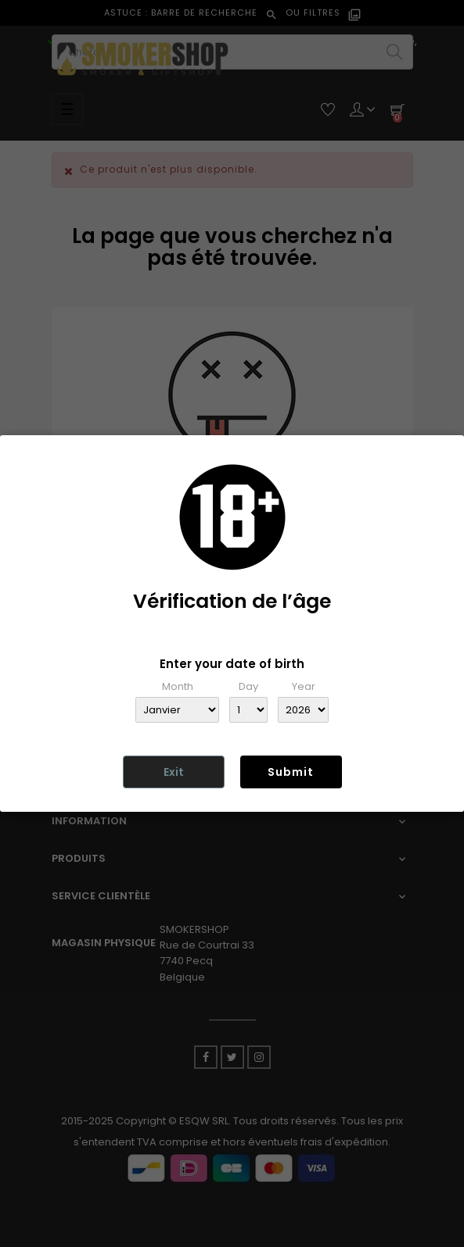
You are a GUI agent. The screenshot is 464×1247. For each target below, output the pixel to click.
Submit (291, 772)
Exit (174, 772)
